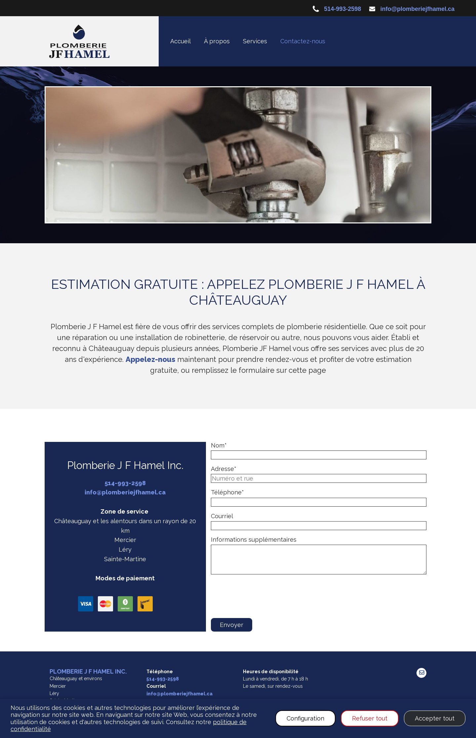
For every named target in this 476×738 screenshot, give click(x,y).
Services (255, 41)
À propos (217, 41)
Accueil (180, 41)
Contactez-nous (302, 41)
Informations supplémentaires (254, 539)
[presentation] (261, 599)
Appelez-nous (150, 359)
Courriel (222, 516)
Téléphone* (227, 492)
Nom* (219, 445)
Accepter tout (435, 718)
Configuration (305, 718)
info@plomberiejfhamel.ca (417, 9)
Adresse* (223, 468)
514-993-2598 (342, 9)
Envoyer (231, 624)
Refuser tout (369, 718)
